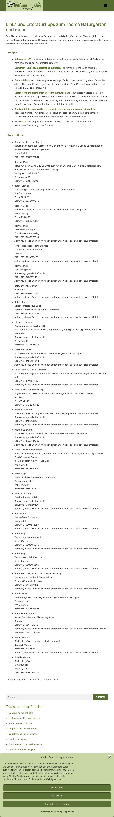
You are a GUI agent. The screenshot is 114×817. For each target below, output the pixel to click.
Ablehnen (57, 795)
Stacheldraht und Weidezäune (25, 744)
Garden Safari (21, 80)
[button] (109, 757)
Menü (105, 5)
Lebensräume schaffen (21, 713)
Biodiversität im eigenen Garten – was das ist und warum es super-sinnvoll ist (55, 109)
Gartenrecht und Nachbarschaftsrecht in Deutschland (42, 93)
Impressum (69, 812)
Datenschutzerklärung (51, 812)
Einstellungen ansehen (57, 803)
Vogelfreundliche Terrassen (24, 734)
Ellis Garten (20, 121)
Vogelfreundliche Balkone (23, 728)
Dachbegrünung (18, 739)
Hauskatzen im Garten (21, 723)
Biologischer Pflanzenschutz (25, 718)
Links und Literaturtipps (22, 749)
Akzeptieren (57, 787)
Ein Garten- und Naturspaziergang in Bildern (37, 68)
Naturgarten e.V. (22, 59)
